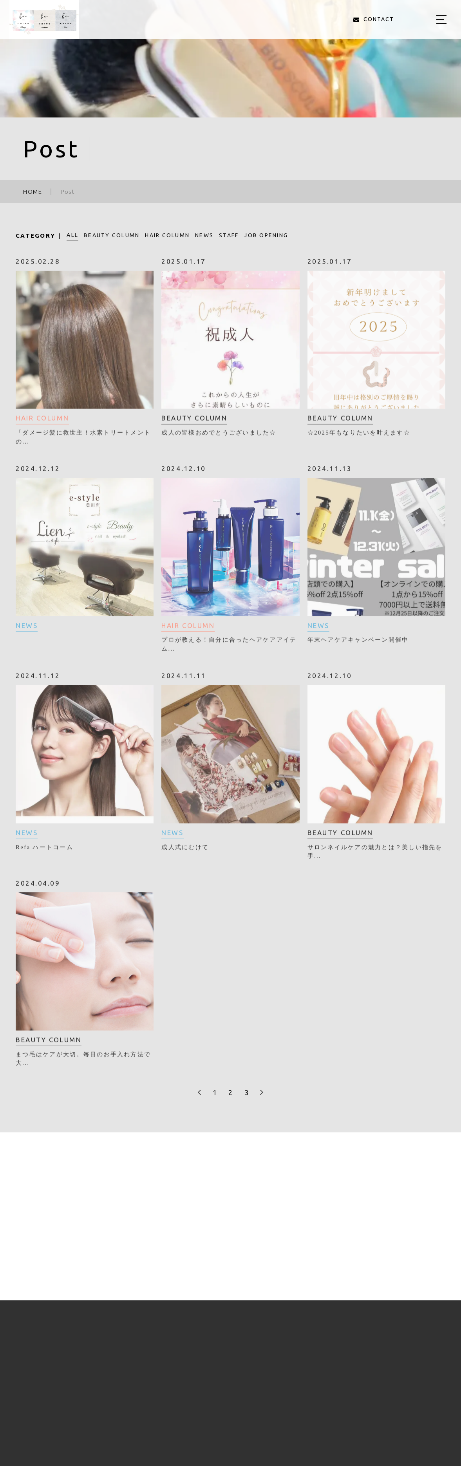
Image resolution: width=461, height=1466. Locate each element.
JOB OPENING (266, 235)
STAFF (229, 235)
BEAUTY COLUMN (111, 235)
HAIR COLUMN (167, 235)
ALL (72, 235)
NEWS (204, 235)
